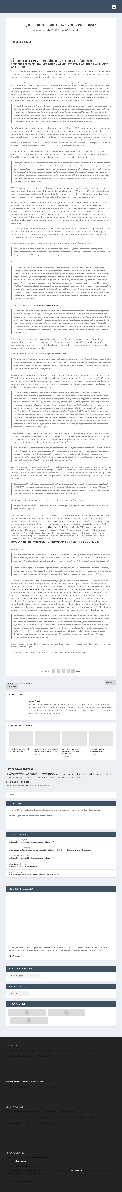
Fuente (13, 58)
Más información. (15, 956)
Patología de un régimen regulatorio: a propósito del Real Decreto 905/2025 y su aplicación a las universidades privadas (51, 850)
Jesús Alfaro (46, 30)
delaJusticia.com (20, 1154)
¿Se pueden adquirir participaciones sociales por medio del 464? (32, 842)
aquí (83, 653)
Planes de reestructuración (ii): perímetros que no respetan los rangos (34, 874)
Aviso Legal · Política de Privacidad (18, 1074)
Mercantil (75, 30)
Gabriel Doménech (15, 864)
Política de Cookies (37, 1074)
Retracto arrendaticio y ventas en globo (23, 866)
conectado (25, 786)
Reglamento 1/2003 (31, 598)
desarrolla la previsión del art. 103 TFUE (54, 598)
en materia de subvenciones (35, 589)
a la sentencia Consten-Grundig (48, 305)
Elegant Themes (21, 1189)
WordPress (44, 1189)
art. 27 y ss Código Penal (54, 527)
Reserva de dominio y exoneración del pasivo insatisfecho (70, 751)
